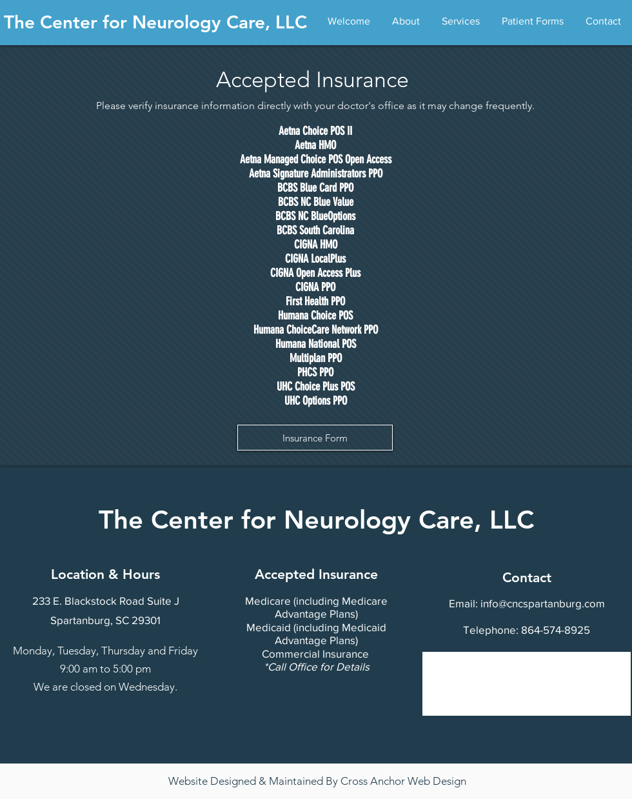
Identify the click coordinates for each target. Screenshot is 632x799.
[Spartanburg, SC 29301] (105, 620)
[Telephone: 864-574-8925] (526, 629)
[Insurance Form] (315, 437)
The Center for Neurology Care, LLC (155, 22)
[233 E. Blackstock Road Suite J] (105, 600)
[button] (406, 21)
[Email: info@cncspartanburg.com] (526, 603)
